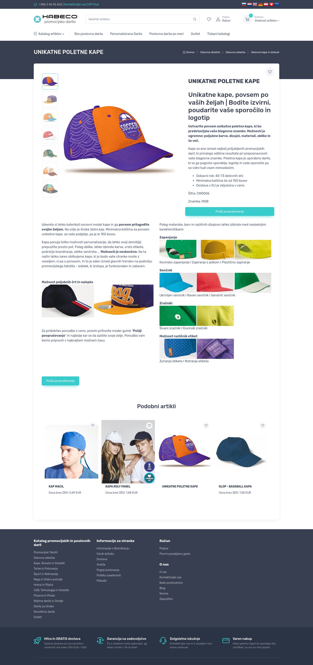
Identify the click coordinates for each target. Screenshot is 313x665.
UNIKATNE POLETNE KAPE (180, 486)
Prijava (163, 548)
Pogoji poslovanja (108, 569)
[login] (226, 19)
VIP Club (93, 4)
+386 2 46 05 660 (50, 4)
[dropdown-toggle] (247, 19)
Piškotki (102, 580)
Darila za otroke (44, 605)
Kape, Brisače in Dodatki (49, 562)
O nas (163, 571)
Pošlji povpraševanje (230, 211)
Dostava (102, 558)
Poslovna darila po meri (166, 34)
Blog (162, 587)
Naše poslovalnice (171, 582)
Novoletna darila (44, 611)
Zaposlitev (166, 598)
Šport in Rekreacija (46, 573)
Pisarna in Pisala (44, 595)
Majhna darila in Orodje (48, 600)
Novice (163, 593)
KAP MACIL (56, 486)
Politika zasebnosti (109, 575)
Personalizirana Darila (126, 34)
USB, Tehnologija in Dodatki (51, 589)
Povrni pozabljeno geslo (174, 553)
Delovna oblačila (44, 557)
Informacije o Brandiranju (113, 548)
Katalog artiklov (47, 34)
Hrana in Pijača (43, 584)
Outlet (195, 34)
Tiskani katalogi (218, 34)
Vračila (101, 564)
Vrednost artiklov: (267, 19)
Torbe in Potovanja (46, 568)
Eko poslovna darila (88, 34)
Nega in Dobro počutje (48, 579)
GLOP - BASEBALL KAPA (235, 486)
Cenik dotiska (105, 553)
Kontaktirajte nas (75, 4)
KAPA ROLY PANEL (118, 486)
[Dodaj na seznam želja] (92, 425)
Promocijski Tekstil (45, 552)
